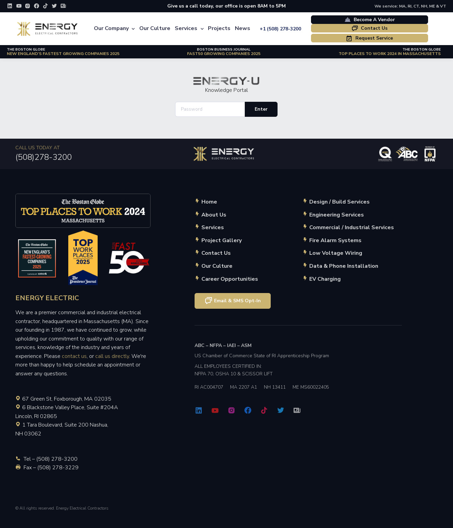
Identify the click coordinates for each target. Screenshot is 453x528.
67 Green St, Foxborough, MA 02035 (66, 399)
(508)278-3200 (43, 157)
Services (186, 28)
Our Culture (154, 28)
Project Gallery (221, 240)
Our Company (111, 28)
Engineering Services (336, 215)
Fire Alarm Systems (335, 240)
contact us (74, 356)
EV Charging (325, 279)
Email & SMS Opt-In (232, 301)
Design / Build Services (339, 202)
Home (209, 202)
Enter (261, 109)
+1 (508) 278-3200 (280, 29)
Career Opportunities (229, 279)
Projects (219, 28)
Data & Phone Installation (343, 266)
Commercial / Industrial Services (351, 227)
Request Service (369, 38)
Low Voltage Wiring (335, 253)
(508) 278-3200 (56, 459)
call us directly (112, 356)
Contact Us (369, 28)
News (242, 28)
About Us (213, 215)
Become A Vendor (369, 19)
